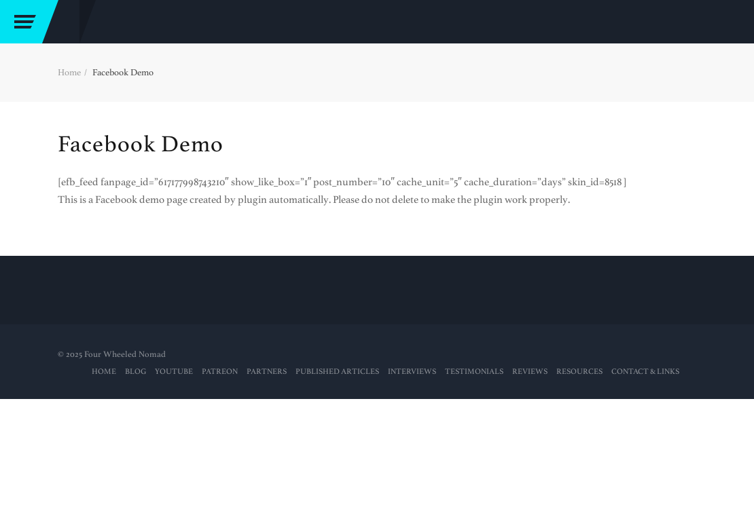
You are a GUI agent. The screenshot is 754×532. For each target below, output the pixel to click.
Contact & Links (645, 371)
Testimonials (474, 371)
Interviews (412, 371)
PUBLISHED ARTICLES (337, 371)
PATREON (220, 371)
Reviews (529, 371)
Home (69, 72)
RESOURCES (579, 371)
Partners (267, 371)
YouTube (174, 371)
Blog (135, 371)
